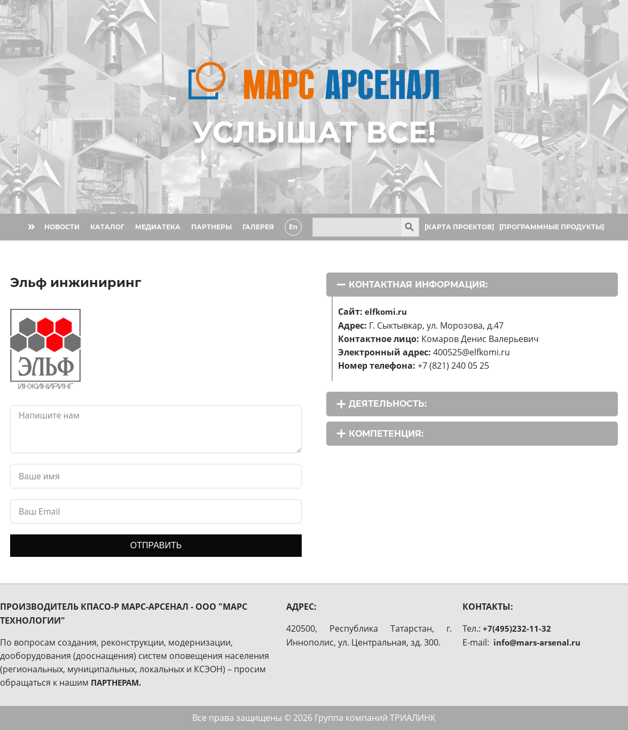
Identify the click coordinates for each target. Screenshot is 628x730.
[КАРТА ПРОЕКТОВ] (458, 227)
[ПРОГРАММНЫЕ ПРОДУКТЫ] (550, 227)
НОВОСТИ (60, 227)
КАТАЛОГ (106, 227)
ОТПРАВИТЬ (156, 545)
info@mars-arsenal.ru (540, 642)
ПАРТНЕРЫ (210, 227)
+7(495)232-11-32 (517, 628)
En (292, 227)
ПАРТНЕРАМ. (118, 682)
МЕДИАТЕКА (156, 227)
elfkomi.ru (387, 311)
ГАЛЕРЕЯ (257, 227)
